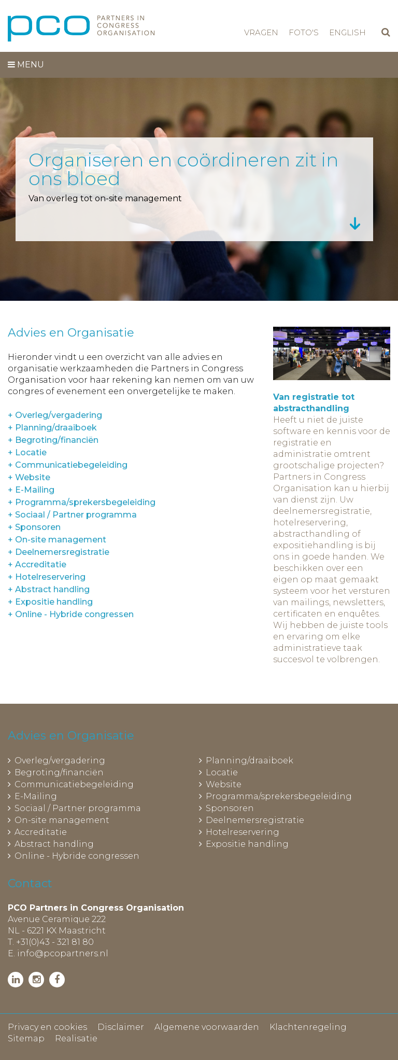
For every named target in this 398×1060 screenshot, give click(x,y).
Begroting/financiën (59, 772)
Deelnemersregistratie (255, 820)
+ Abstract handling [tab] (49, 589)
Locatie (222, 772)
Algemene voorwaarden (206, 1027)
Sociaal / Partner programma (78, 808)
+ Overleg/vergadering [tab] (55, 415)
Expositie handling (247, 844)
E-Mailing (36, 796)
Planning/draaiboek (249, 760)
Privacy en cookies (47, 1027)
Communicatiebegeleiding (74, 784)
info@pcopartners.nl (62, 953)
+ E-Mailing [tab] (31, 490)
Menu (26, 64)
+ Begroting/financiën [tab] (53, 440)
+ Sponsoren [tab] (34, 527)
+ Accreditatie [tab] (37, 564)
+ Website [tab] (29, 477)
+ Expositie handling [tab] (50, 602)
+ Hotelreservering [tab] (47, 577)
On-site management (62, 820)
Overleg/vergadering (60, 760)
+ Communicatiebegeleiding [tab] (67, 465)
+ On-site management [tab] (57, 540)
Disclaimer (120, 1027)
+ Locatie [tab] (27, 452)
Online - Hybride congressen (77, 856)
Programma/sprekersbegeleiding (279, 796)
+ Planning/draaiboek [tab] (52, 428)
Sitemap (26, 1038)
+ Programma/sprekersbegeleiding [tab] (81, 502)
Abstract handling (54, 844)
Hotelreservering (242, 832)
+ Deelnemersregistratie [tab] (58, 552)
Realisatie (76, 1038)
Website (223, 784)
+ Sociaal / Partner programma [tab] (72, 515)
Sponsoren (230, 808)
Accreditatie (41, 832)
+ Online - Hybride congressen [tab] (71, 614)
